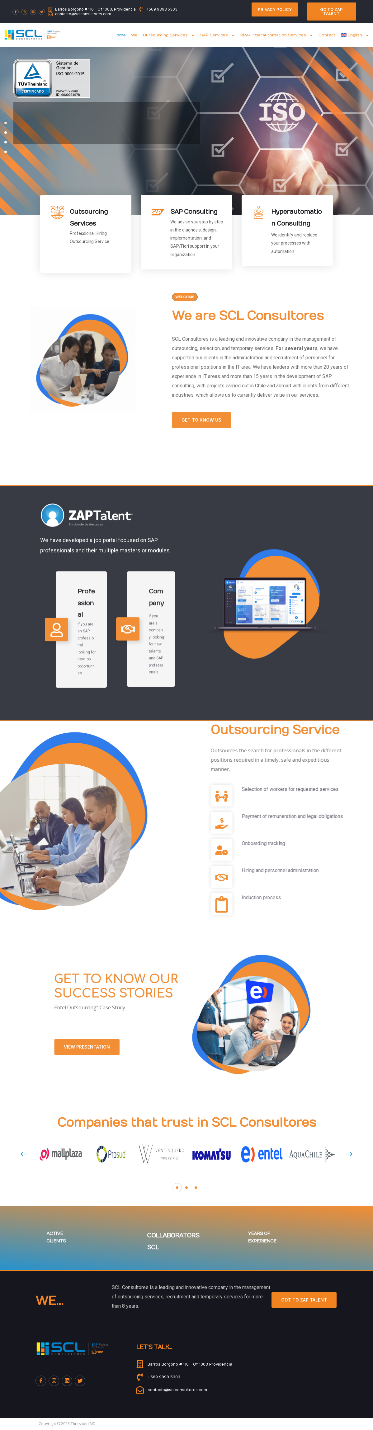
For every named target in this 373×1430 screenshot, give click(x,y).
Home (120, 35)
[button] (177, 1187)
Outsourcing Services (169, 35)
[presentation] (24, 1154)
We (134, 35)
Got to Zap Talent (304, 1299)
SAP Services (217, 35)
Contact (327, 35)
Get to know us (316, 420)
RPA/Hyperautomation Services (276, 35)
